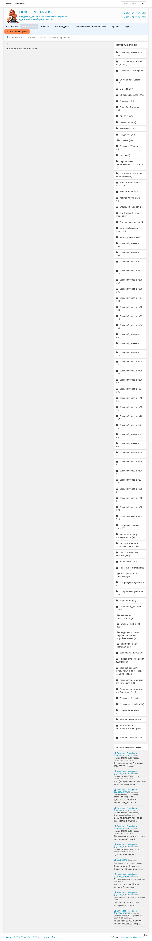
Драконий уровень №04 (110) (129, 272)
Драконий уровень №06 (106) (129, 290)
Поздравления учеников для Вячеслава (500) (129, 681)
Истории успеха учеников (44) (130, 584)
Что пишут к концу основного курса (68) (126, 536)
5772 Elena (122, 860)
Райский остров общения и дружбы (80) (130, 660)
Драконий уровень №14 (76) (129, 363)
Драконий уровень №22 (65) (129, 436)
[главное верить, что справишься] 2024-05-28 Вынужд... (128, 917)
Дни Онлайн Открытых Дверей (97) (129, 214)
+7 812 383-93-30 (134, 17)
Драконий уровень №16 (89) (129, 381)
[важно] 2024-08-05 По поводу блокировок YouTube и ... (126, 759)
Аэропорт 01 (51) (126, 600)
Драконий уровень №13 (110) (129, 354)
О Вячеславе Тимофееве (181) (130, 72)
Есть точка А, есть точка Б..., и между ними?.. (129, 898)
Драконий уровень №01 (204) (129, 245)
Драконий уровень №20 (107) (129, 417)
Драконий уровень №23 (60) (129, 445)
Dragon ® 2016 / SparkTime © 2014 (22, 937)
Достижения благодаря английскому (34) (129, 175)
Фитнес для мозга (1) (128, 237)
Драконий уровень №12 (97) (129, 345)
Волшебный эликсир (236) (127, 108)
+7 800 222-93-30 (134, 12)
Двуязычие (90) (125, 101)
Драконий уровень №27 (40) (129, 481)
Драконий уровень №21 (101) (129, 426)
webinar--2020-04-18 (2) (128, 625)
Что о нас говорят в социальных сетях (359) (127, 545)
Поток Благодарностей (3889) (128, 608)
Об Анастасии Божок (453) (128, 81)
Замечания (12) (125, 128)
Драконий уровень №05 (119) (129, 281)
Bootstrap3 (139, 937)
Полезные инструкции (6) (130, 568)
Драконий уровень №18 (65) (129, 399)
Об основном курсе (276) (130, 95)
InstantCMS (128, 937)
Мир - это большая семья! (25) (127, 229)
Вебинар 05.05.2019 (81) (129, 719)
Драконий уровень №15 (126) (129, 372)
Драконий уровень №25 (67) (129, 463)
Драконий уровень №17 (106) (129, 390)
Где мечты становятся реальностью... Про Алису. (129, 880)
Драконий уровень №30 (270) (129, 508)
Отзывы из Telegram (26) (129, 207)
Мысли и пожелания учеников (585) (127, 554)
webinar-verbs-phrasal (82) (128, 199)
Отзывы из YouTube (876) (130, 704)
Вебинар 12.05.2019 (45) (129, 737)
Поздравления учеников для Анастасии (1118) (129, 690)
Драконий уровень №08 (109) (129, 308)
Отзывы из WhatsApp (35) (128, 147)
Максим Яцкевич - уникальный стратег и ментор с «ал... (127, 795)
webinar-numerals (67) (128, 191)
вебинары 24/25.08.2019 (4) (125, 617)
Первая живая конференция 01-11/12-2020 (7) (129, 164)
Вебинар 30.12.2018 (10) (129, 653)
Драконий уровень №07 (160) (129, 299)
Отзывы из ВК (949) (127, 698)
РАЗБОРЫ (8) (124, 116)
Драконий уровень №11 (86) (129, 336)
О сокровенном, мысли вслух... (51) (129, 63)
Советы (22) (125, 140)
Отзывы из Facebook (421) (128, 712)
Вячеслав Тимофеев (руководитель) (125, 754)
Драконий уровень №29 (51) (129, 499)
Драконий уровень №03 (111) (129, 263)
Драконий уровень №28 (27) (129, 490)
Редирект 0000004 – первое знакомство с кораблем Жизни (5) (128, 635)
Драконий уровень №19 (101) (129, 408)
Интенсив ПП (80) (126, 561)
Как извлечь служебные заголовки (128, 863)
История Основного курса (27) (127, 526)
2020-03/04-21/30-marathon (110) (127, 645)
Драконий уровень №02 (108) (129, 254)
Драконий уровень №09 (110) (129, 317)
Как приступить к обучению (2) (127, 575)
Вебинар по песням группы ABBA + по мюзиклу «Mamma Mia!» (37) (129, 671)
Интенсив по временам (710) (129, 517)
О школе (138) (124, 89)
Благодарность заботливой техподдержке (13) (128, 728)
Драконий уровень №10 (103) (129, 326)
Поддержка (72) (125, 134)
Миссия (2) (123, 155)
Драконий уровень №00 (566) (129, 54)
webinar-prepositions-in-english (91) (129, 184)
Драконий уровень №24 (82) (129, 454)
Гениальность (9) (126, 122)
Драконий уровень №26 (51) (129, 472)
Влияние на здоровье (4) (130, 222)
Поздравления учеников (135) (129, 593)
